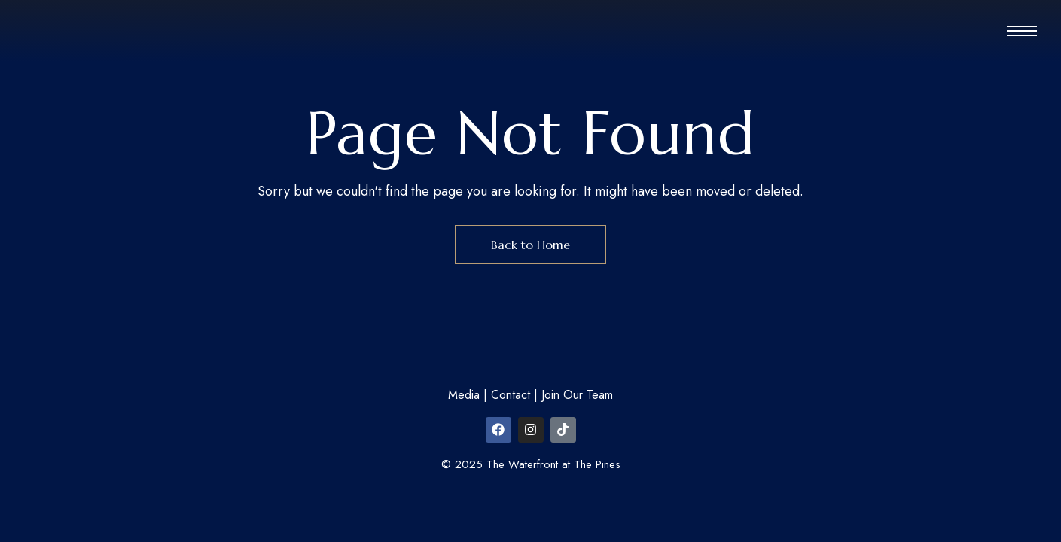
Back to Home (530, 244)
